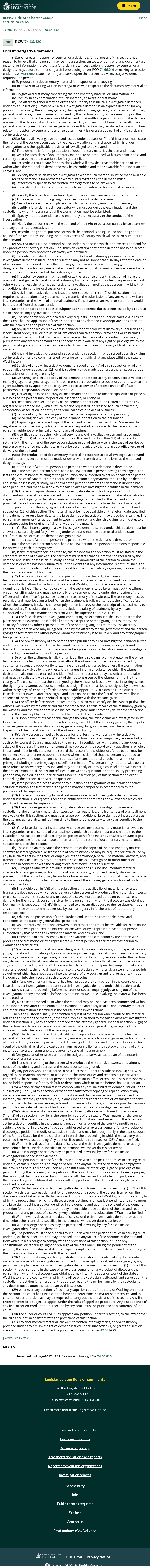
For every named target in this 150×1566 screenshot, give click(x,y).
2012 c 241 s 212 (17, 1338)
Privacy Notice (98, 1557)
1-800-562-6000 (75, 1394)
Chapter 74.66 (40, 18)
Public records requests (75, 1503)
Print (143, 18)
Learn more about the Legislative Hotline (75, 1410)
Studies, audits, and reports (75, 1430)
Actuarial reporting (75, 1448)
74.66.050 (27, 74)
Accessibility (75, 1486)
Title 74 (20, 18)
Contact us (75, 1521)
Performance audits (75, 1439)
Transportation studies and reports (75, 1457)
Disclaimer (74, 1557)
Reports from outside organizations (75, 1466)
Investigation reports (75, 1475)
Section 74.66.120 (16, 22)
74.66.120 (32, 41)
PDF (8, 42)
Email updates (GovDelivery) (75, 1530)
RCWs (7, 18)
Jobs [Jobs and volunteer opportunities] (75, 1495)
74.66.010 (104, 1356)
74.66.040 (107, 69)
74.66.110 (10, 30)
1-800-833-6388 (91, 1399)
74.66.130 (51, 30)
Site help (75, 1512)
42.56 (104, 1330)
